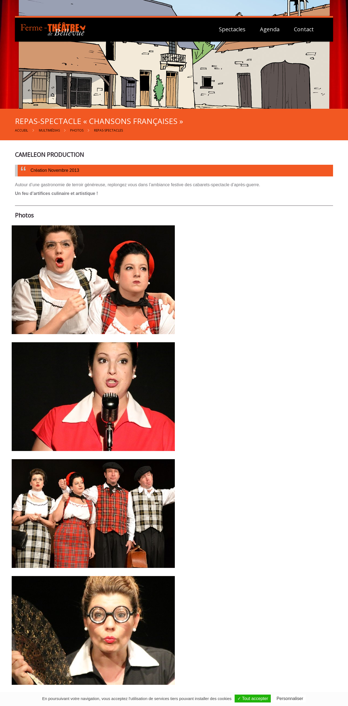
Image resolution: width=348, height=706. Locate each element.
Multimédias (49, 130)
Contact (304, 29)
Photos (76, 130)
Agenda (269, 29)
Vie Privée (273, 666)
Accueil (21, 130)
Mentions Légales (280, 660)
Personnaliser (289, 698)
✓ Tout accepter (252, 698)
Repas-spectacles (108, 130)
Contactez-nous (177, 661)
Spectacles (232, 29)
